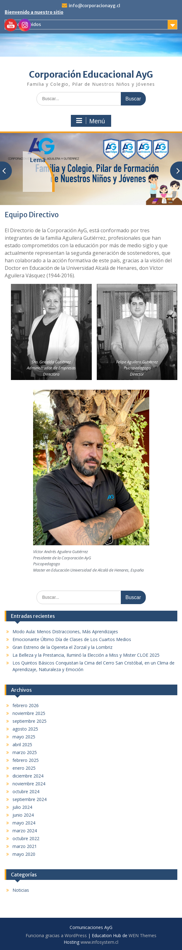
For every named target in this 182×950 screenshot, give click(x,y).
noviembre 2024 (28, 784)
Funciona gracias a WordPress (56, 935)
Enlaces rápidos (24, 24)
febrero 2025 (25, 760)
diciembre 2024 (27, 776)
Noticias (20, 890)
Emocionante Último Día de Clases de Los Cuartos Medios (71, 639)
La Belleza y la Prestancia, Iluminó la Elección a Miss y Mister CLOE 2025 (86, 655)
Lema (37, 160)
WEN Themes (142, 935)
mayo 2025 (23, 737)
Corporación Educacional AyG (91, 74)
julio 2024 (22, 807)
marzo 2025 (24, 752)
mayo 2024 (23, 823)
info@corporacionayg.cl (94, 5)
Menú (90, 121)
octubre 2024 (25, 791)
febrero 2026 (25, 705)
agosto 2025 (25, 729)
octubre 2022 (25, 838)
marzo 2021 (24, 846)
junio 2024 (23, 815)
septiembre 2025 (29, 721)
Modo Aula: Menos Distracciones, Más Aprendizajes (65, 631)
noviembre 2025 (28, 713)
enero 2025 (24, 768)
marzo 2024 (24, 831)
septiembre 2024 (29, 799)
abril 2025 (22, 744)
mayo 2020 (23, 854)
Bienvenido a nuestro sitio (34, 12)
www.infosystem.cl (99, 942)
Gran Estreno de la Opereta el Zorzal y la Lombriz (62, 647)
